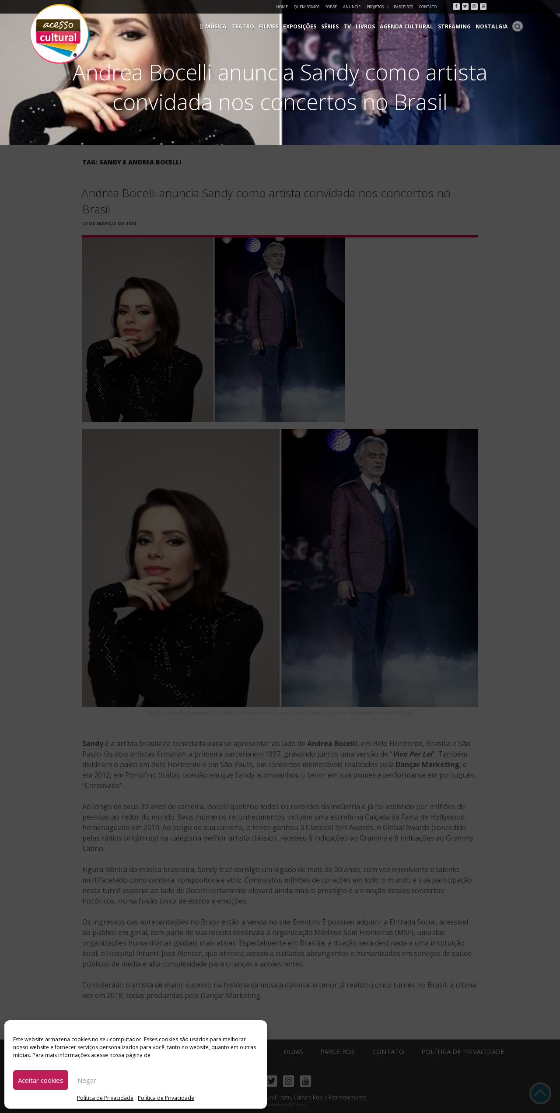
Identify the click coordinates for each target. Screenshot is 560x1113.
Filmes (277, 26)
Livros (371, 26)
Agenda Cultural (411, 26)
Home (282, 7)
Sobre (331, 7)
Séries (337, 26)
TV (353, 26)
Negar (86, 1080)
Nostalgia (492, 26)
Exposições (307, 26)
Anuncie (351, 7)
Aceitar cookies (40, 1080)
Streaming (457, 26)
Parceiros (403, 7)
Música (227, 26)
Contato (428, 7)
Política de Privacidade (105, 1098)
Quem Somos (306, 7)
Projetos (378, 7)
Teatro (252, 26)
